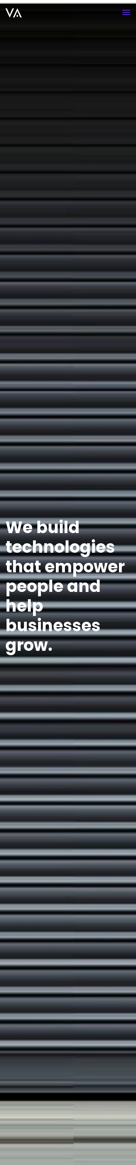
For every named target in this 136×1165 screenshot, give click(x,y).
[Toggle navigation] (126, 12)
